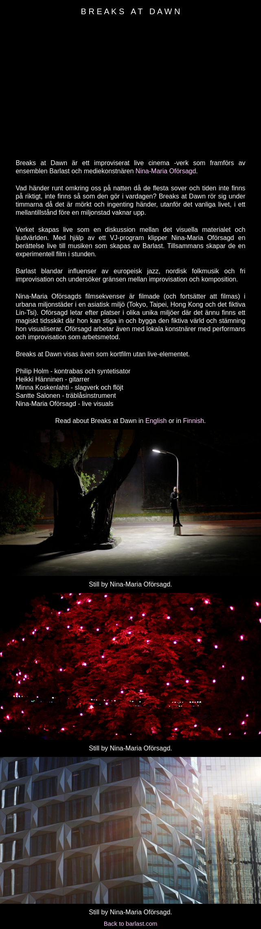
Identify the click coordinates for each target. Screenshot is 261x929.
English (156, 420)
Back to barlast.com (131, 923)
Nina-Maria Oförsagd (166, 171)
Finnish (193, 420)
